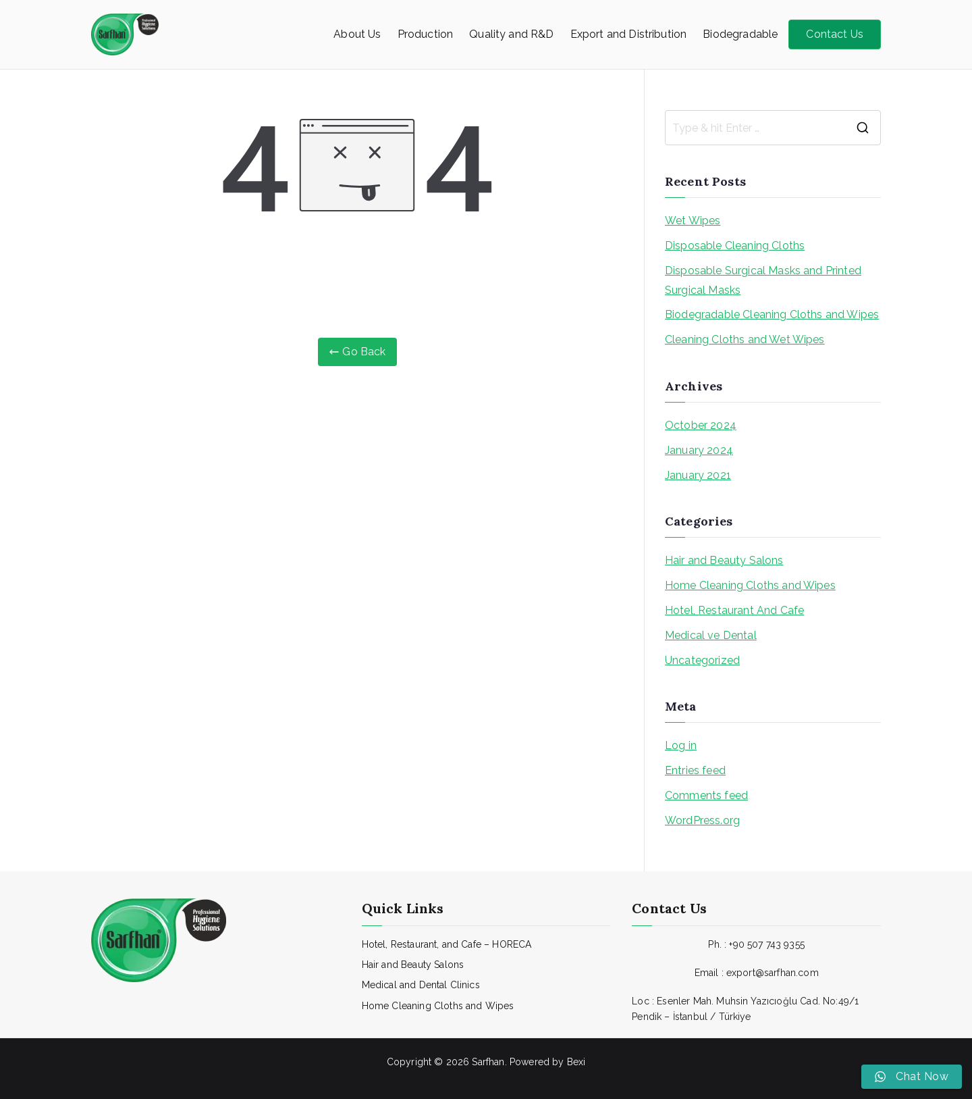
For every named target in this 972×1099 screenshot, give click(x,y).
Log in (681, 745)
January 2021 (698, 475)
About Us (357, 34)
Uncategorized (702, 660)
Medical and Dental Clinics (421, 984)
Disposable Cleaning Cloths (735, 245)
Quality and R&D (511, 34)
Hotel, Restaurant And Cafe (734, 610)
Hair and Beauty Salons (724, 560)
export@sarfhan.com (772, 972)
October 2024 (700, 425)
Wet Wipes (692, 220)
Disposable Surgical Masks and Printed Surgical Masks (763, 280)
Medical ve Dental (711, 635)
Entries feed (695, 770)
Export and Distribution (628, 34)
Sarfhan (488, 1061)
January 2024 (699, 450)
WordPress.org (702, 820)
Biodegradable (740, 34)
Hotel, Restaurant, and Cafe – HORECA (447, 944)
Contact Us (834, 34)
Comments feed (706, 795)
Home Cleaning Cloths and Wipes (750, 585)
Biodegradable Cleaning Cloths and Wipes (772, 314)
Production (426, 34)
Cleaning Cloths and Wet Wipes (745, 339)
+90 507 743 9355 (767, 944)
